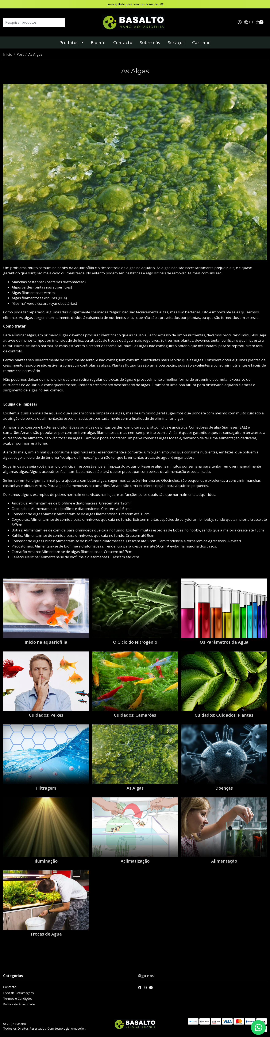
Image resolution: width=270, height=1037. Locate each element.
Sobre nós (150, 42)
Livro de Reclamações (18, 993)
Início (7, 54)
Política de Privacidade (19, 1004)
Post (20, 54)
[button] (249, 22)
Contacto (122, 42)
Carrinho (201, 42)
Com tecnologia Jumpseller (66, 1028)
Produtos (68, 42)
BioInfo (98, 42)
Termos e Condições (17, 998)
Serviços (176, 42)
